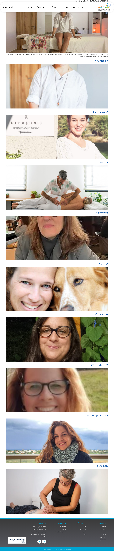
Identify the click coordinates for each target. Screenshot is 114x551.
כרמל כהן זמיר (100, 111)
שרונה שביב (101, 61)
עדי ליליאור (102, 213)
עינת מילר (102, 263)
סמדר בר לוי (101, 314)
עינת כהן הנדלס (99, 365)
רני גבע (104, 162)
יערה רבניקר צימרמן (97, 415)
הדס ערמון (102, 466)
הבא (8, 517)
